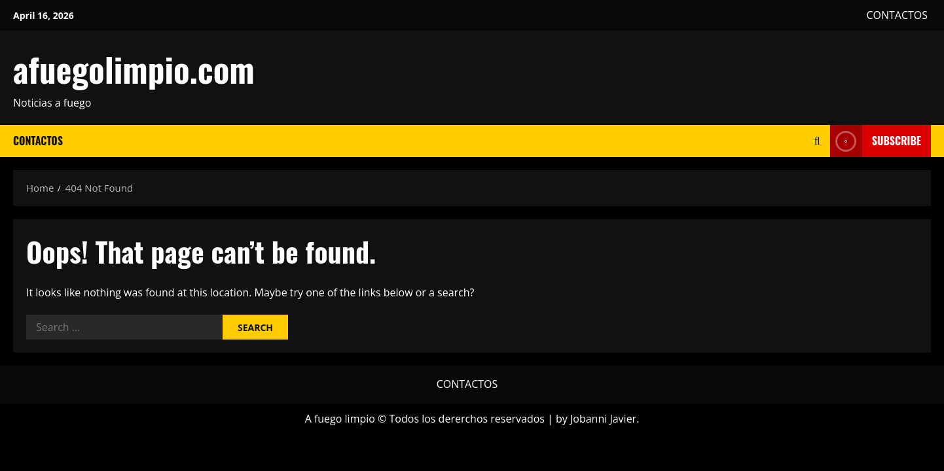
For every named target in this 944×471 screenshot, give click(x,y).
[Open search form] (817, 141)
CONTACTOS (897, 15)
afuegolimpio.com (134, 69)
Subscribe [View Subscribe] (875, 141)
